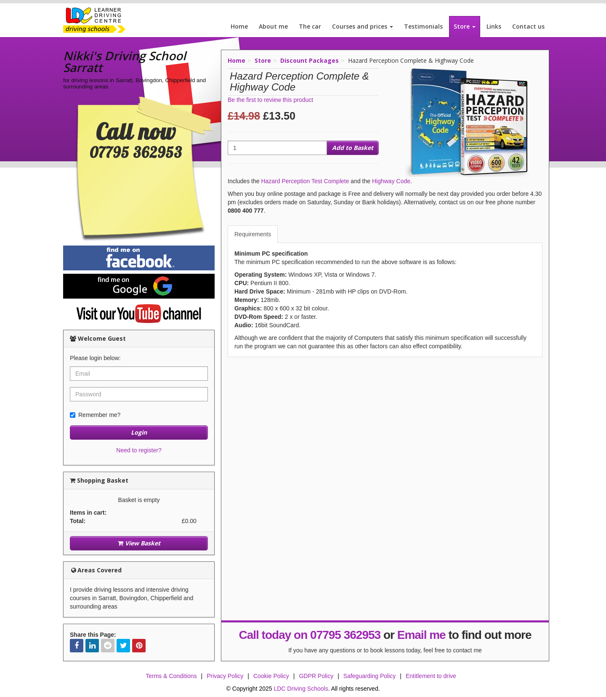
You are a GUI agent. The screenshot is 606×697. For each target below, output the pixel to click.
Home (239, 26)
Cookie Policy (271, 676)
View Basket (139, 543)
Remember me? (95, 414)
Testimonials (423, 26)
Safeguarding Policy (369, 676)
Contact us (528, 26)
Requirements (252, 234)
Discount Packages (309, 60)
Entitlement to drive (431, 676)
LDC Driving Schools (301, 688)
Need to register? (138, 450)
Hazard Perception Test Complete (305, 181)
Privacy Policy (225, 676)
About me (273, 26)
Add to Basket (352, 148)
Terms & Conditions (171, 676)
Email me (421, 634)
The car (310, 26)
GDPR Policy (316, 676)
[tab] (253, 234)
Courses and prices (362, 26)
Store (465, 26)
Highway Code (391, 181)
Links (493, 26)
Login (139, 432)
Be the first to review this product (270, 99)
